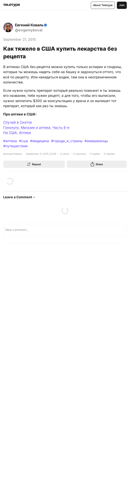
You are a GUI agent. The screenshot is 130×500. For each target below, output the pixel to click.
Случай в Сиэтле (17, 122)
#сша (23, 141)
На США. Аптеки (17, 133)
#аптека (10, 141)
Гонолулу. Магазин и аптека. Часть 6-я (36, 128)
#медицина (39, 141)
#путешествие (15, 146)
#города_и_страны (67, 141)
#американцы (96, 141)
